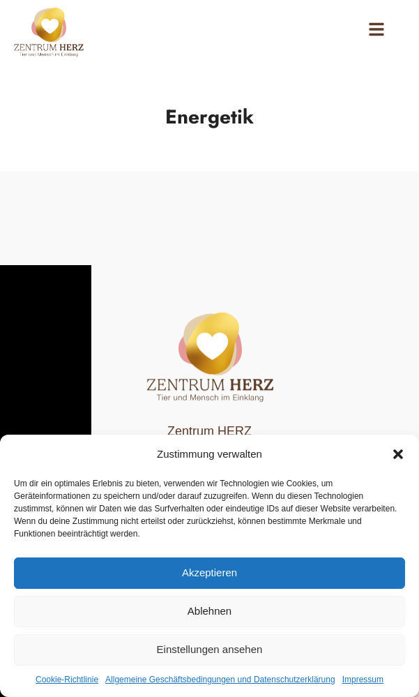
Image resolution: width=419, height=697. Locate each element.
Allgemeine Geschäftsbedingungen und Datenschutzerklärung (220, 679)
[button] (398, 454)
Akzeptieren (209, 572)
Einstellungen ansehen (210, 649)
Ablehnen (209, 611)
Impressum (362, 679)
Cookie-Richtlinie (67, 679)
